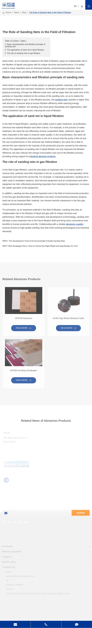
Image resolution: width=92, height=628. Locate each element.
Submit (81, 513)
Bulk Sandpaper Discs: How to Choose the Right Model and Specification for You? (43, 246)
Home (8, 12)
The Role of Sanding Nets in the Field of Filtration (50, 12)
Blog (24, 12)
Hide (23, 41)
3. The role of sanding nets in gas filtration (22, 53)
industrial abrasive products (42, 156)
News (16, 12)
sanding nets (61, 100)
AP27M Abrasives (23, 319)
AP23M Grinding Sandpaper (23, 371)
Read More (23, 329)
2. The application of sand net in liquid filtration (24, 50)
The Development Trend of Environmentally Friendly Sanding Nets (37, 241)
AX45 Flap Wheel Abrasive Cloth (68, 319)
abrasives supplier (74, 224)
